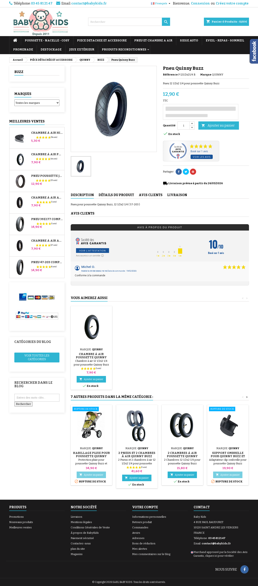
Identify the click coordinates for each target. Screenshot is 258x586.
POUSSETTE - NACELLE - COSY (47, 40)
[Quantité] (183, 125)
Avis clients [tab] (151, 195)
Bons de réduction (143, 543)
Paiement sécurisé (82, 538)
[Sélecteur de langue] (161, 3)
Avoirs (136, 532)
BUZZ (18, 72)
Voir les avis (201, 156)
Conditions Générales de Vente (90, 527)
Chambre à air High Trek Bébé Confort (47, 133)
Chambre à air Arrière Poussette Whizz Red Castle (47, 240)
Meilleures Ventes (27, 121)
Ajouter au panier (218, 125)
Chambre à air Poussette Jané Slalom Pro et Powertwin (47, 154)
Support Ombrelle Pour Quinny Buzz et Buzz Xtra (228, 456)
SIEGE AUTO (189, 40)
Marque (205, 74)
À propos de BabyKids (85, 532)
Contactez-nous (81, 543)
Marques (22, 94)
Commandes (140, 527)
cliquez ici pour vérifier (219, 555)
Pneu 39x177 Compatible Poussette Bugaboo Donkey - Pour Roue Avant (47, 219)
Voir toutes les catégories (36, 357)
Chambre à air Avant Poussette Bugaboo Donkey (47, 197)
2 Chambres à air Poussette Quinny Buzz (182, 456)
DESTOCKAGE (51, 49)
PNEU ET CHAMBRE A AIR (153, 40)
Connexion (200, 3)
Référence (170, 74)
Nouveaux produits (21, 522)
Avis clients (82, 213)
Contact (202, 507)
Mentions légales (81, 522)
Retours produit (142, 522)
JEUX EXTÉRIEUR (81, 49)
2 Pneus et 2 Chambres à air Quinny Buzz (136, 454)
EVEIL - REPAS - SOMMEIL (225, 40)
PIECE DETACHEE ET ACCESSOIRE (102, 40)
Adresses (138, 538)
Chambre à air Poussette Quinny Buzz (227, 357)
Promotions (16, 516)
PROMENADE (23, 49)
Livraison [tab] (177, 195)
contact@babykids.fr (89, 3)
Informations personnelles (149, 516)
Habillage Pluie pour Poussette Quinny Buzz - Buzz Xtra (182, 357)
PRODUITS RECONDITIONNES (124, 49)
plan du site (78, 548)
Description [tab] (82, 195)
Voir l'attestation (92, 250)
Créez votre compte (232, 3)
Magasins (77, 554)
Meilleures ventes (20, 527)
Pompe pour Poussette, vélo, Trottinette (91, 352)
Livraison (76, 516)
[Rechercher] (129, 22)
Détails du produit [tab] (116, 195)
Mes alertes (139, 548)
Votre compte (145, 507)
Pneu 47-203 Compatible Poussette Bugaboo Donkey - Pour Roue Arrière (47, 262)
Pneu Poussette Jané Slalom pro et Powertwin (47, 176)
